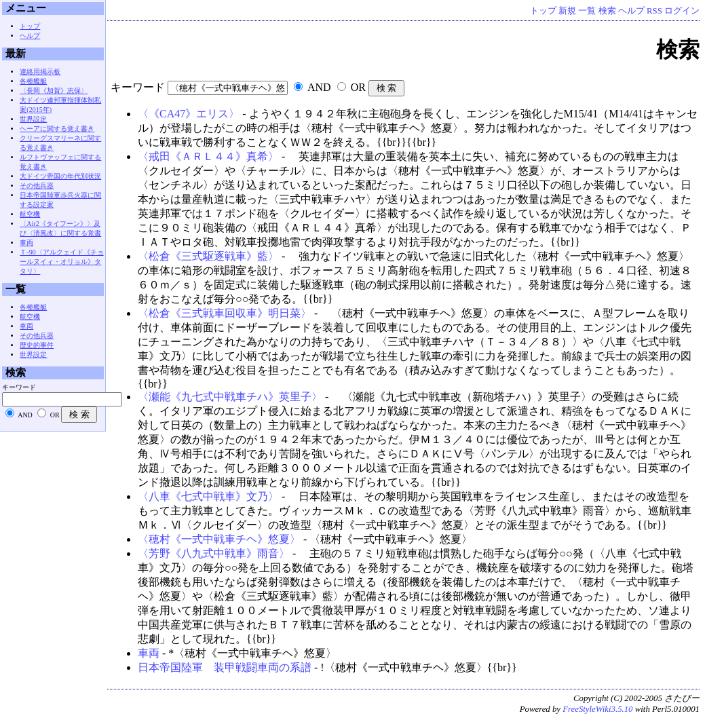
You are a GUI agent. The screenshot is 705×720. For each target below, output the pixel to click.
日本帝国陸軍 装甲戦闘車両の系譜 (224, 667)
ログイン (682, 11)
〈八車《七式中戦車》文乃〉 (208, 496)
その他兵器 (37, 185)
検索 (607, 11)
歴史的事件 (37, 345)
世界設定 (33, 119)
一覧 (587, 11)
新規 (567, 11)
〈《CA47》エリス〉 (189, 113)
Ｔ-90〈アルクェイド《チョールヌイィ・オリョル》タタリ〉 (61, 261)
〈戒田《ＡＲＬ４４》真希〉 (208, 156)
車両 (148, 653)
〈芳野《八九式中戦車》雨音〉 (214, 553)
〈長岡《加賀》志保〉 (54, 90)
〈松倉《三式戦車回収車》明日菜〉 (224, 313)
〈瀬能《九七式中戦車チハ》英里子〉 (230, 396)
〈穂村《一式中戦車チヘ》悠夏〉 (219, 539)
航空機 (30, 214)
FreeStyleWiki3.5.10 (597, 709)
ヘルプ (631, 11)
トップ (543, 11)
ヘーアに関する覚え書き (57, 128)
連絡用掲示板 (40, 71)
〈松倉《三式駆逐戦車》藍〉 (208, 256)
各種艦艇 (33, 81)
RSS (654, 11)
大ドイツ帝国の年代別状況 (60, 176)
